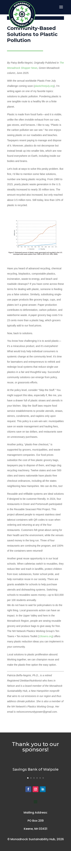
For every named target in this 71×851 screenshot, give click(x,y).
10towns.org (45, 636)
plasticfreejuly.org (44, 85)
